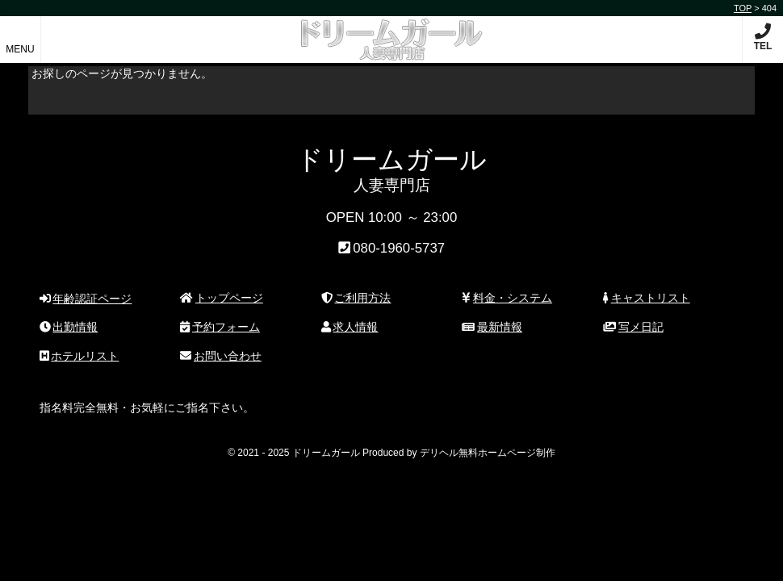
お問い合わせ (221, 355)
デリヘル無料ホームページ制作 (487, 452)
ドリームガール (391, 31)
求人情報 (350, 326)
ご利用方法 (356, 297)
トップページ (221, 297)
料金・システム (507, 297)
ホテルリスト (79, 355)
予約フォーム (220, 326)
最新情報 (492, 326)
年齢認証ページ (86, 298)
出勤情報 (69, 326)
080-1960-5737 (399, 248)
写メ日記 (633, 326)
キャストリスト (646, 297)
